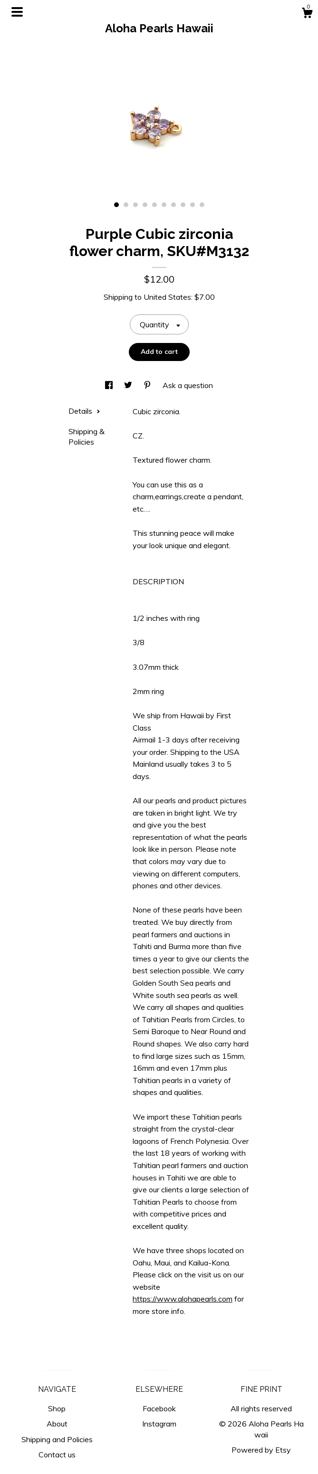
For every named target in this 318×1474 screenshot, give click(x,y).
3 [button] (135, 204)
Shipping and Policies (57, 1439)
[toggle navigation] (17, 12)
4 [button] (145, 204)
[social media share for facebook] (110, 385)
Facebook (159, 1408)
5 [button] (154, 204)
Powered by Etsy (261, 1450)
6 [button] (164, 204)
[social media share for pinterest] (148, 385)
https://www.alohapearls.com (182, 1298)
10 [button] (202, 204)
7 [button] (173, 204)
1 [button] (116, 204)
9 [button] (192, 204)
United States (167, 297)
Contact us (57, 1454)
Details (84, 411)
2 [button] (126, 204)
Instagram (159, 1423)
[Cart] (307, 14)
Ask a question (188, 385)
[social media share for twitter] (129, 385)
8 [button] (183, 204)
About (57, 1423)
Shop (57, 1408)
